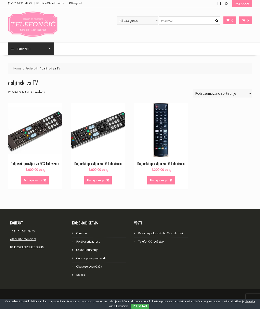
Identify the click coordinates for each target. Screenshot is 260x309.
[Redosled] (222, 93)
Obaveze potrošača (89, 266)
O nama (81, 233)
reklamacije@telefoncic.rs (27, 247)
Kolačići (81, 275)
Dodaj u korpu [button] (33, 180)
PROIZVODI (20, 49)
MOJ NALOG (242, 3)
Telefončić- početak (151, 241)
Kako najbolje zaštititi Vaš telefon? (160, 233)
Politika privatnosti (88, 241)
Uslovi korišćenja (87, 250)
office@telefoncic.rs (23, 239)
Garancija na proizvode (91, 258)
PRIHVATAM (140, 306)
